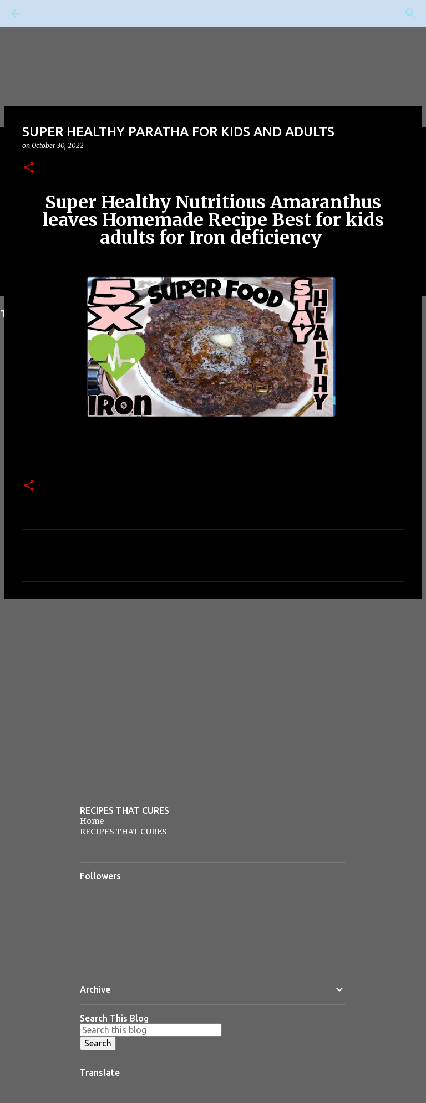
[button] (29, 168)
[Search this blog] (151, 1030)
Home (92, 821)
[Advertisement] (213, 693)
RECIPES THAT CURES (123, 832)
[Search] (46, 13)
